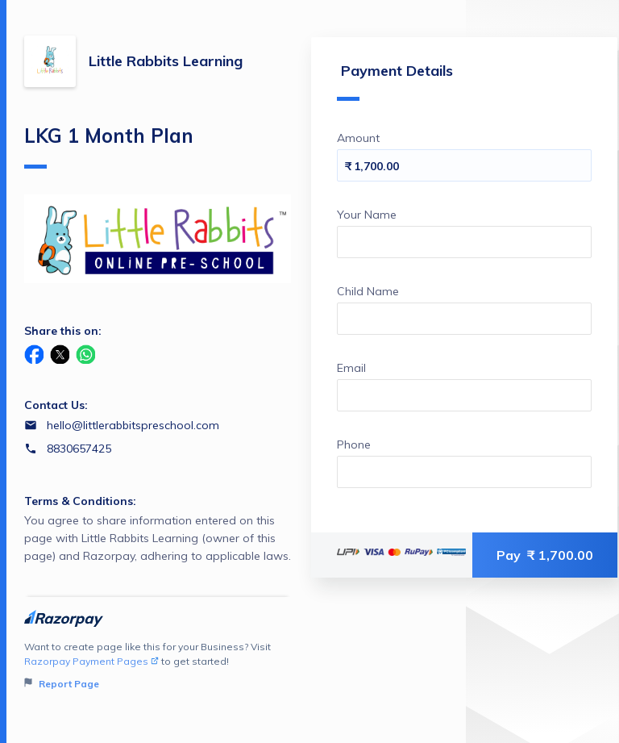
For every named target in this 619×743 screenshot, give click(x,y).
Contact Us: (56, 405)
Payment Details (395, 81)
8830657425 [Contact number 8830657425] (79, 448)
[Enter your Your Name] (464, 242)
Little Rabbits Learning (166, 61)
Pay (544, 555)
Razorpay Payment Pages (91, 661)
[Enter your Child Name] (464, 319)
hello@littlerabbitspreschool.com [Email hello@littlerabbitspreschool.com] (133, 425)
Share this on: (63, 330)
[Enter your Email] (464, 395)
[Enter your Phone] (464, 472)
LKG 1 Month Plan (108, 146)
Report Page (61, 684)
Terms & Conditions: (80, 501)
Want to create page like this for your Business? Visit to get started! (157, 666)
